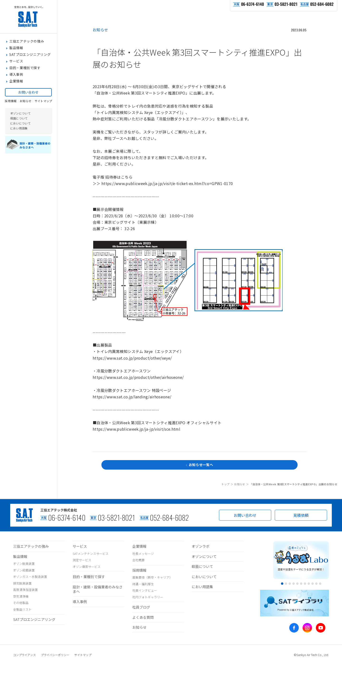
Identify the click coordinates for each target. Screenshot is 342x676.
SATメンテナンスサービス (91, 553)
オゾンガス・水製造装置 (30, 576)
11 (320, 583)
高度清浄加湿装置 (25, 589)
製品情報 (20, 556)
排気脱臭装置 (22, 583)
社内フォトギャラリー (147, 597)
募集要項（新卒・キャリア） (152, 577)
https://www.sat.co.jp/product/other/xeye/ (132, 358)
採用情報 (10, 119)
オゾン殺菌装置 (24, 570)
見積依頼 (301, 515)
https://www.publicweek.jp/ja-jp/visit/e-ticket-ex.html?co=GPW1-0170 (167, 183)
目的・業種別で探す (89, 576)
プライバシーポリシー (55, 655)
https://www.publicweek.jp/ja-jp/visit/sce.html (136, 429)
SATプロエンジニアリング (34, 619)
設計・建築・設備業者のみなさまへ (98, 589)
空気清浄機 (20, 596)
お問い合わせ (28, 108)
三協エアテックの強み (31, 546)
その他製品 (20, 602)
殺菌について (19, 136)
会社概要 (138, 560)
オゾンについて (20, 131)
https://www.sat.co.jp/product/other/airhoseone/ (138, 377)
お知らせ (25, 119)
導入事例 (80, 601)
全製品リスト (22, 609)
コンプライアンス (24, 655)
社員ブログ (141, 607)
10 (316, 583)
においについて (20, 141)
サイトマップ (43, 119)
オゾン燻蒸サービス (86, 566)
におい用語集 (19, 146)
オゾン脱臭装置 (24, 563)
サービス (80, 546)
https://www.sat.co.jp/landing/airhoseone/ (132, 397)
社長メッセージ (143, 553)
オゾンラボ (200, 546)
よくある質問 (143, 617)
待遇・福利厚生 (143, 584)
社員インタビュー (144, 590)
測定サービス (82, 560)
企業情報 (139, 546)
